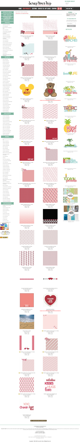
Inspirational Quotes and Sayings (7, 175)
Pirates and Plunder (5, 185)
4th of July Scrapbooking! (6, 120)
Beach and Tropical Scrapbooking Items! (7, 28)
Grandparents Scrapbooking (6, 169)
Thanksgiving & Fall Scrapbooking (7, 121)
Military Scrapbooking (70, 428)
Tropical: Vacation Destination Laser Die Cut (70, 168)
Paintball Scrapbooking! (6, 94)
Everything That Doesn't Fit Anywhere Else (8, 139)
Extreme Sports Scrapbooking (6, 72)
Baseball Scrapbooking (6, 60)
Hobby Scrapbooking (5, 173)
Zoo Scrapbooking (5, 51)
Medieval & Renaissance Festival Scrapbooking (7, 180)
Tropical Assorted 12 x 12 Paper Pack (70, 203)
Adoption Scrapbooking (6, 142)
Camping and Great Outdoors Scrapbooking (6, 38)
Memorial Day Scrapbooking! (6, 131)
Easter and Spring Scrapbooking (7, 124)
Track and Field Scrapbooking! (7, 104)
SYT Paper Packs (5, 219)
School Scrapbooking (5, 189)
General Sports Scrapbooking (6, 78)
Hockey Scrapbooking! (6, 82)
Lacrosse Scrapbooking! (6, 88)
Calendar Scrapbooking (6, 151)
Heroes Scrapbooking (5, 172)
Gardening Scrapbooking (6, 166)
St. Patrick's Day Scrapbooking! (7, 130)
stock (56, 428)
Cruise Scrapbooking (5, 41)
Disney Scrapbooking (5, 29)
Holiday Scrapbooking (29, 429)
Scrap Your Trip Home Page (32, 3)
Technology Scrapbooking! (6, 195)
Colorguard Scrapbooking (6, 66)
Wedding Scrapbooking (35, 429)
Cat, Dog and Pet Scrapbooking (7, 160)
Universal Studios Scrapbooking (7, 31)
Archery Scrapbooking (6, 111)
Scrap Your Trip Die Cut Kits (6, 207)
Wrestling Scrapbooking (6, 108)
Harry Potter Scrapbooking (6, 170)
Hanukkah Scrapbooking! (6, 133)
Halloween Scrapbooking (6, 118)
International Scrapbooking (6, 24)
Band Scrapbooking (5, 59)
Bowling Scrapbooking (6, 63)
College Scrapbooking (5, 191)
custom (59, 428)
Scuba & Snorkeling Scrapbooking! (7, 97)
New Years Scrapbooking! (6, 117)
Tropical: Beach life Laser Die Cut (70, 81)
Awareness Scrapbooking (6, 149)
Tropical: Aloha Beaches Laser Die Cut (70, 46)
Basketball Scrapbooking (6, 62)
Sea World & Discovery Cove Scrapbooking (6, 33)
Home (16, 11)
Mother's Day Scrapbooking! (6, 127)
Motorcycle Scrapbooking (6, 181)
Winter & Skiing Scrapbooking (7, 48)
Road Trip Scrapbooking (6, 47)
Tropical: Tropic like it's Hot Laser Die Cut (70, 116)
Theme (19, 11)
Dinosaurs (4, 157)
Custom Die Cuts (5, 217)
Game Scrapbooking (5, 76)
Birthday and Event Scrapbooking (7, 152)
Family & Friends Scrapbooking (7, 163)
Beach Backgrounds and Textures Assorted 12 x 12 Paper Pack (71, 220)
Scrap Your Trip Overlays (6, 213)
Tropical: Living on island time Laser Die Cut (70, 98)
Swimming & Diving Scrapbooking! (7, 101)
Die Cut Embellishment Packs (6, 222)
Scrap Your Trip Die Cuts (6, 210)
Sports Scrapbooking (75, 428)
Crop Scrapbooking (5, 156)
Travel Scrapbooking (64, 428)
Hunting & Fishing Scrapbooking (7, 44)
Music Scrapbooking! (5, 91)
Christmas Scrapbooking (6, 115)
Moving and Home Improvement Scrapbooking (7, 55)
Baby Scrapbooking (5, 146)
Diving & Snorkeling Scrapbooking (7, 42)
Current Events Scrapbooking (6, 201)
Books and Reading (5, 148)
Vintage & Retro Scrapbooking (7, 188)
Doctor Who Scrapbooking (6, 159)
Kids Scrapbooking (5, 176)
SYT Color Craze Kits (5, 220)
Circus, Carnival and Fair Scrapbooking (6, 154)
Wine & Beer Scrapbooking (6, 198)
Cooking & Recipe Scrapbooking (7, 186)
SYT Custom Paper (5, 216)
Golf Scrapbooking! (5, 79)
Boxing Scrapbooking (5, 110)
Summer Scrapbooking (6, 134)
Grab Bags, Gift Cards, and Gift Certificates (7, 206)
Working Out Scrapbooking (6, 107)
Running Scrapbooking (6, 95)
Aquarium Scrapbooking (6, 145)
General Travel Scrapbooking (6, 36)
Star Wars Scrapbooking (6, 192)
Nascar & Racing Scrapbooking (7, 45)
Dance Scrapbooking (5, 69)
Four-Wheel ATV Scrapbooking (7, 75)
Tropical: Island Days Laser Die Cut (70, 133)
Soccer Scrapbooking (5, 98)
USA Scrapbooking (5, 26)
